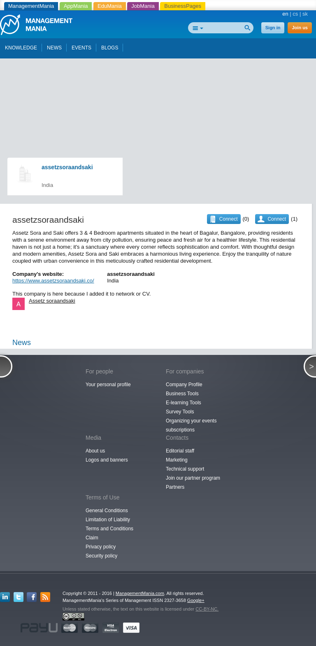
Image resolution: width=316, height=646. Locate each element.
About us (95, 451)
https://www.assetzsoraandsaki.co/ (53, 281)
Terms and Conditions (109, 529)
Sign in (273, 27)
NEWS (54, 48)
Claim (92, 538)
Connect (276, 219)
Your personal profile (108, 384)
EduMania (110, 6)
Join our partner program (193, 478)
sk (305, 14)
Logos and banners (107, 460)
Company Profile (184, 384)
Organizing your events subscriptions (191, 425)
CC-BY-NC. (206, 608)
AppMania (76, 6)
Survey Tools (180, 412)
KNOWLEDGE (21, 48)
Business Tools (182, 393)
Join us (300, 27)
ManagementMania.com (140, 593)
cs (295, 14)
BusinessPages (182, 6)
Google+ (195, 600)
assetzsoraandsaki (67, 167)
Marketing (177, 460)
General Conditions (107, 510)
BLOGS (109, 48)
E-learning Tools (183, 403)
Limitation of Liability (108, 519)
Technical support (185, 469)
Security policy (101, 556)
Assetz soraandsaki (52, 301)
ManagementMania (31, 6)
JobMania (142, 6)
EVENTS (81, 48)
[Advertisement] (160, 73)
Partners (175, 487)
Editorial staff (180, 451)
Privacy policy (101, 547)
